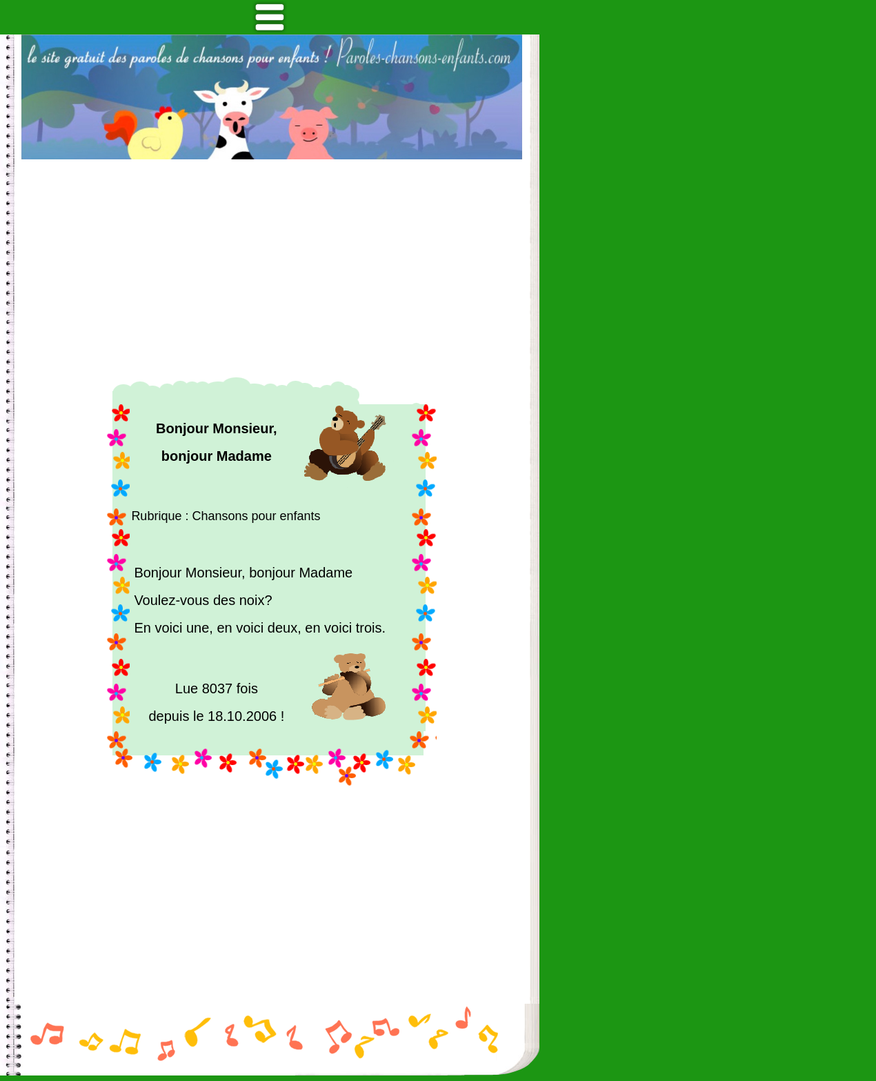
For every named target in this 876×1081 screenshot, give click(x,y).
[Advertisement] (271, 268)
